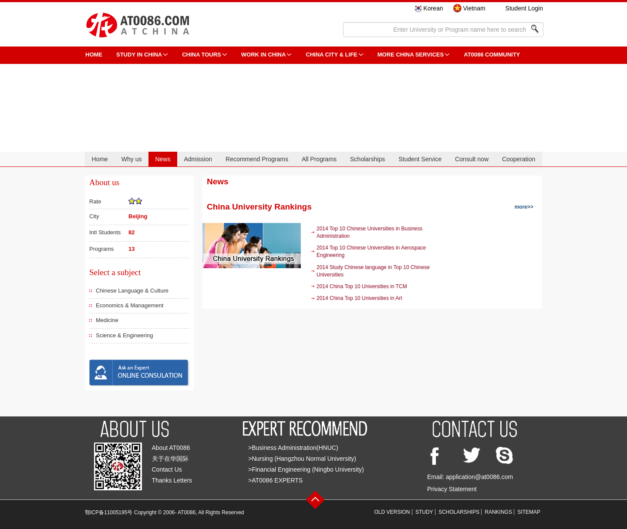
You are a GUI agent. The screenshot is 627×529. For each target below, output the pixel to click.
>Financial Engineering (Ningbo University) (306, 469)
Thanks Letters (172, 480)
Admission (198, 159)
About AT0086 (171, 447)
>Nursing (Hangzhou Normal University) (302, 458)
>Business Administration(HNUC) (293, 447)
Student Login (524, 8)
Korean (433, 8)
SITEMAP (528, 512)
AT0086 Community (492, 54)
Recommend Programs (257, 159)
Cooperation (518, 159)
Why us (131, 159)
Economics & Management (129, 305)
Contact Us (167, 469)
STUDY (424, 512)
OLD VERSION (392, 512)
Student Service (420, 159)
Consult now (472, 159)
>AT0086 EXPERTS (275, 480)
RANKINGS (498, 512)
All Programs (319, 159)
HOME (93, 54)
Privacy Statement (452, 489)
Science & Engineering (124, 335)
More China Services (411, 54)
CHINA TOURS (201, 54)
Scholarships (367, 159)
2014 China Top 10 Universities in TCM (362, 286)
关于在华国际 (170, 458)
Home (99, 159)
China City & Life (331, 54)
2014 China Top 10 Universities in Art (359, 298)
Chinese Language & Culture (132, 290)
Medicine (107, 320)
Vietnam (474, 8)
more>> (524, 207)
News (162, 159)
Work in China (263, 54)
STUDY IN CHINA (139, 54)
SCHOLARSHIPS (458, 512)
